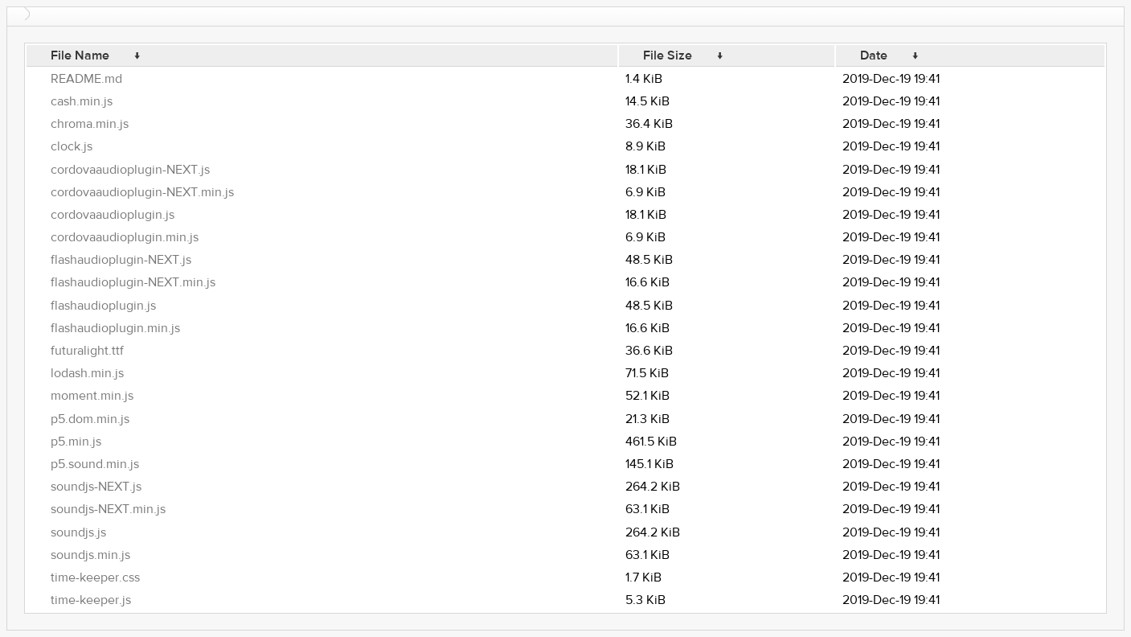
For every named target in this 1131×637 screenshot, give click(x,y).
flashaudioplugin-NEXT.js (121, 260)
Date (873, 55)
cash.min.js (82, 101)
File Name (80, 55)
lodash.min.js (87, 373)
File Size (667, 55)
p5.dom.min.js (90, 419)
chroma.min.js (90, 124)
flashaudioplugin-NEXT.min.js (133, 282)
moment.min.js (92, 396)
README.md (86, 79)
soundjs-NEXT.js (96, 487)
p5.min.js (76, 442)
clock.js (71, 146)
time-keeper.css (95, 577)
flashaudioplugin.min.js (115, 328)
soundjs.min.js (90, 555)
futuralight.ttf (87, 351)
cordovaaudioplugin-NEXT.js (130, 170)
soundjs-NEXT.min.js (108, 509)
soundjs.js (78, 532)
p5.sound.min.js (95, 464)
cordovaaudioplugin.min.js (125, 237)
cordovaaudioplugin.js (112, 215)
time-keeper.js (91, 600)
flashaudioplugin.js (103, 306)
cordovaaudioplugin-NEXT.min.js (142, 192)
